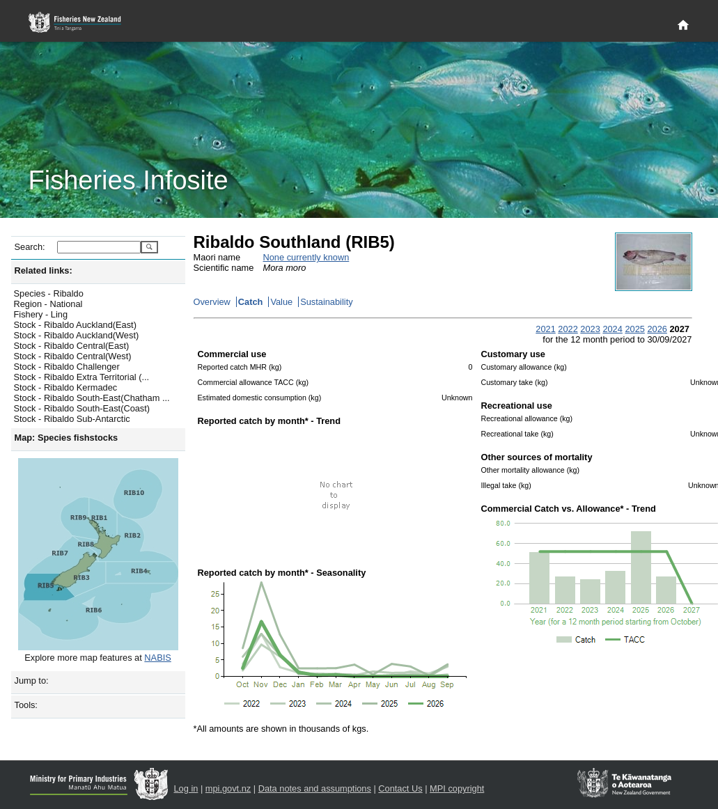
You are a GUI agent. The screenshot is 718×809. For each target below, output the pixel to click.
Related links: (43, 270)
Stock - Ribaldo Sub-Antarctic (72, 419)
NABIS (157, 657)
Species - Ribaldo (49, 293)
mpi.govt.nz (228, 788)
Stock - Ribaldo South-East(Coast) (82, 408)
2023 (590, 329)
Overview (212, 302)
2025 (634, 329)
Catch (250, 302)
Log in (186, 788)
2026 (656, 329)
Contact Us (400, 788)
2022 (567, 329)
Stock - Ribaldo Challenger (67, 366)
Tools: (26, 705)
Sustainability (326, 302)
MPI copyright (457, 788)
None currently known (306, 257)
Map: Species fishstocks (66, 437)
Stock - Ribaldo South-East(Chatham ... (92, 398)
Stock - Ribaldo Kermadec (66, 387)
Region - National (48, 304)
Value (281, 302)
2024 (612, 329)
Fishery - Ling (41, 314)
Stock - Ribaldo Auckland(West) (76, 335)
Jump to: (32, 680)
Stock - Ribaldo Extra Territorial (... (82, 377)
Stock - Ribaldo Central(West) (73, 356)
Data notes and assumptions (314, 788)
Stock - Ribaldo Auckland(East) (75, 325)
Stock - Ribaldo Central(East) (72, 345)
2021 (545, 329)
